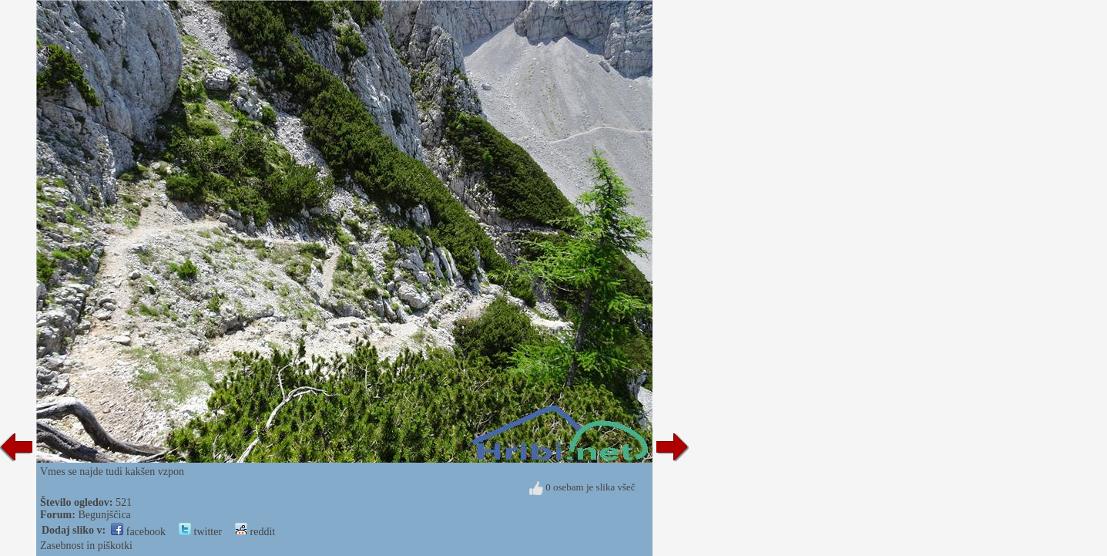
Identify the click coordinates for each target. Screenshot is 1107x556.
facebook (138, 531)
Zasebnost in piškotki (86, 545)
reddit (255, 531)
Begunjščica (104, 515)
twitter (200, 531)
